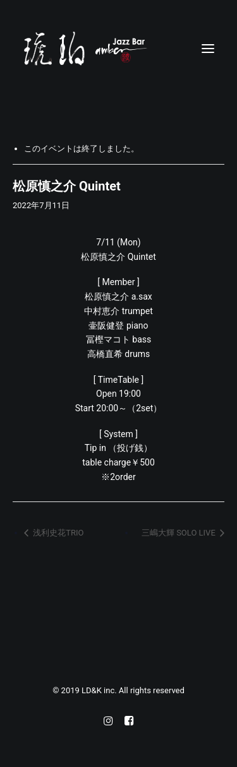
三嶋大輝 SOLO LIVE (179, 532)
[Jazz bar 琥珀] (118, 48)
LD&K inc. (100, 690)
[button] (208, 48)
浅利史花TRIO (57, 532)
